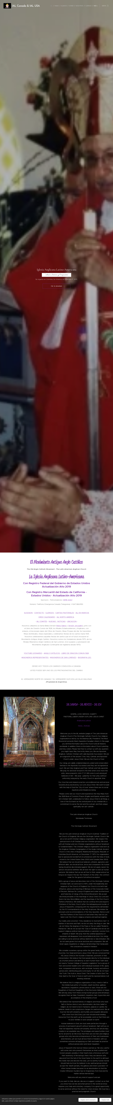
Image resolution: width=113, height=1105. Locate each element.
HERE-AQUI (67, 600)
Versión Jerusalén (75, 626)
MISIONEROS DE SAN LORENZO (63, 657)
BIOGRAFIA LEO (85, 657)
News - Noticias (84, 726)
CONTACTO (39, 613)
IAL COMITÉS (41, 621)
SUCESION (28, 613)
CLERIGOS (49, 613)
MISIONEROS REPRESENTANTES (35, 657)
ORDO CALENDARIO (46, 617)
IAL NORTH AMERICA (65, 617)
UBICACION (72, 621)
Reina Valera (61, 626)
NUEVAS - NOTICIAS (57, 621)
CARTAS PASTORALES (64, 613)
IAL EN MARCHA (82, 613)
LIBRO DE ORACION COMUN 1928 (75, 653)
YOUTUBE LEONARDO (33, 653)
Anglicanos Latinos (84, 721)
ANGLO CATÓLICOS (52, 653)
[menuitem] (52, 6)
